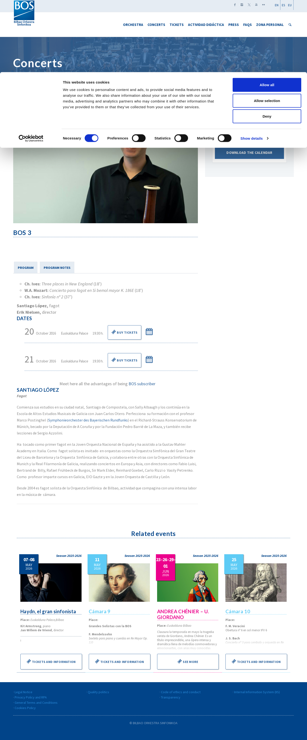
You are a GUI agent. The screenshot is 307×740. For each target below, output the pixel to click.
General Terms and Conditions (36, 702)
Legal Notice (23, 692)
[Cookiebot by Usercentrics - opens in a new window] (31, 66)
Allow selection (267, 28)
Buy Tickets (124, 332)
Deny (267, 44)
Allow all (267, 13)
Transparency (170, 697)
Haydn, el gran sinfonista (48, 611)
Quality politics (98, 692)
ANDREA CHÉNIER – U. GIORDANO (183, 614)
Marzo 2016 (249, 128)
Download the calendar (249, 156)
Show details (252, 66)
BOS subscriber (142, 383)
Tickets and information (51, 661)
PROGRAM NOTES (57, 267)
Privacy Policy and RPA (31, 697)
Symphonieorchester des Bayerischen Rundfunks (88, 420)
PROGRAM (26, 267)
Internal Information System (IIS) (257, 692)
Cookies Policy (25, 708)
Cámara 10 (238, 611)
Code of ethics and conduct (181, 692)
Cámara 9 (100, 611)
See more (187, 661)
